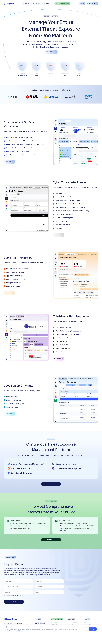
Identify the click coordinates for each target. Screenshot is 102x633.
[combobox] (49, 592)
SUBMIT (14, 602)
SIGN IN (82, 3)
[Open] (63, 592)
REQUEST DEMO (92, 3)
